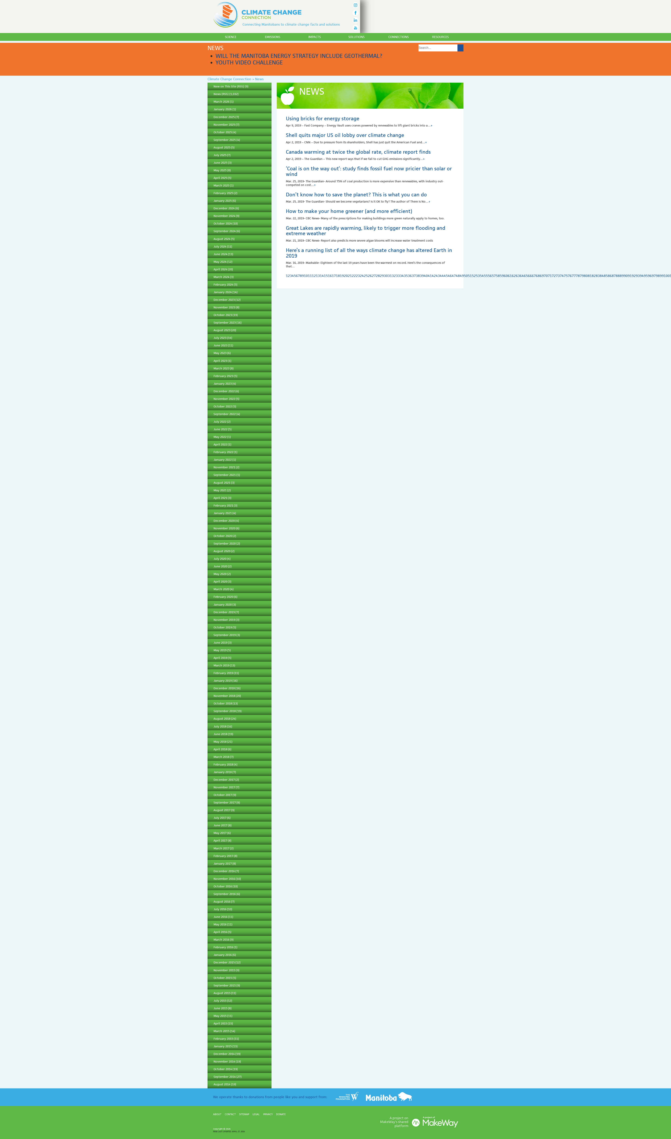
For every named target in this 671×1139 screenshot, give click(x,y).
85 (606, 276)
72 (554, 276)
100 (667, 276)
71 (550, 276)
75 (566, 276)
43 (438, 276)
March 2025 (221, 185)
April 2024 (220, 269)
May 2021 (220, 490)
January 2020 (223, 604)
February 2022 (223, 452)
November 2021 (224, 467)
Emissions (272, 37)
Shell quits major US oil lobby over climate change (345, 135)
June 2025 (220, 163)
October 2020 (223, 536)
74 (562, 276)
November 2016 (224, 879)
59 (502, 276)
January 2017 (223, 863)
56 (490, 276)
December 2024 (224, 208)
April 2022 (220, 444)
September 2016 (225, 894)
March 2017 (221, 848)
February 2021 (223, 505)
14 (322, 276)
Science (230, 37)
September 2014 (225, 1077)
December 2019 (224, 612)
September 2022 (225, 414)
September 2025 (225, 140)
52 (474, 276)
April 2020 (220, 581)
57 (494, 276)
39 (422, 276)
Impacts (314, 37)
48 (458, 276)
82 (594, 276)
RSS (240, 86)
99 (662, 276)
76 (570, 276)
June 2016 (220, 917)
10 (306, 276)
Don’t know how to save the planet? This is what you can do (356, 194)
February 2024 (223, 284)
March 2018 (221, 757)
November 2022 (224, 399)
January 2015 (223, 1046)
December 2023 (224, 300)
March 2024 (221, 277)
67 (534, 276)
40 (426, 276)
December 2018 (224, 688)
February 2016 (223, 947)
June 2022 (220, 429)
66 (530, 276)
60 (506, 276)
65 (526, 276)
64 (522, 276)
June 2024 (220, 254)
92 (634, 276)
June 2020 (220, 566)
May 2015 (220, 1016)
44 (442, 276)
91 (630, 276)
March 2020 (221, 589)
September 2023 (225, 322)
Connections (398, 37)
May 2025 (220, 170)
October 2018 (223, 703)
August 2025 (222, 147)
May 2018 (220, 742)
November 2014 (224, 1061)
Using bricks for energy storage (322, 118)
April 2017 (220, 840)
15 (326, 276)
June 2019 (220, 642)
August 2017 (222, 810)
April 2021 (220, 498)
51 (470, 276)
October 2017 (223, 795)
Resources (440, 37)
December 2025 (224, 117)
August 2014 (222, 1084)
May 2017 (220, 833)
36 (410, 276)
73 (558, 276)
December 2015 (224, 962)
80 (586, 276)
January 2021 (223, 513)
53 (478, 276)
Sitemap (244, 1114)
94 (642, 276)
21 (350, 276)
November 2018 (224, 696)
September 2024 (225, 231)
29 (382, 276)
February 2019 (223, 673)
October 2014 (223, 1069)
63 (518, 276)
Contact (230, 1114)
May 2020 (220, 574)
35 (406, 276)
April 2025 (220, 178)
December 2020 (224, 521)
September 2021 (225, 475)
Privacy (268, 1114)
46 (450, 276)
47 (454, 276)
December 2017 (224, 780)
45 (446, 276)
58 (498, 276)
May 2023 (220, 353)
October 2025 (223, 132)
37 (414, 276)
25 (366, 276)
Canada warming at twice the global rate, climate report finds (358, 152)
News (217, 94)
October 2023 (223, 315)
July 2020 (220, 559)
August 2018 (222, 719)
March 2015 (221, 1031)
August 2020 (222, 551)
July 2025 (220, 155)
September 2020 (225, 543)
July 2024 (220, 246)
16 (330, 276)
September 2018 (225, 711)
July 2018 (220, 726)
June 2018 (220, 734)
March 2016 (221, 939)
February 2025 (223, 193)
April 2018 (220, 749)
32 (394, 276)
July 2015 (220, 1001)
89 (622, 276)
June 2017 (220, 825)
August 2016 (222, 901)
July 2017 (220, 818)
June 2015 (220, 1008)
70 (546, 276)
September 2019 (225, 635)
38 (418, 276)
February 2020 (223, 597)
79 (582, 276)
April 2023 (220, 361)
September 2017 (225, 802)
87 (614, 276)
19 (342, 276)
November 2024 (224, 216)
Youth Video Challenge (249, 62)
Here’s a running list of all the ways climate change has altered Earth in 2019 (369, 253)
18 (338, 276)
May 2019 (220, 650)
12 (314, 276)
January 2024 (223, 292)
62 (514, 276)
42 (434, 276)
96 (650, 276)
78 (578, 276)
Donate (281, 1114)
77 (574, 276)
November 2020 (224, 528)
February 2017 (223, 856)
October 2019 (223, 627)
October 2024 (223, 223)
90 (626, 276)
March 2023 (221, 368)
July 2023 (220, 338)
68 (538, 276)
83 (598, 276)
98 (658, 276)
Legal (256, 1114)
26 (370, 276)
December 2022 (224, 391)
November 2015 (224, 970)
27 (374, 276)
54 (482, 276)
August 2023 (222, 330)
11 (310, 276)
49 (462, 276)
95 (646, 276)
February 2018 (223, 764)
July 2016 (220, 909)
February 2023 (223, 376)
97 (654, 276)
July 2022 (220, 421)
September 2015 (225, 985)
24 (362, 276)
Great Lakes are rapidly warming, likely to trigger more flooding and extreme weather (365, 231)
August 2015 (222, 993)
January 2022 (223, 460)
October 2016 (223, 886)
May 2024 (220, 262)
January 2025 (223, 201)
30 (386, 276)
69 (542, 276)
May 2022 (220, 437)
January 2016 (223, 955)
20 (346, 276)
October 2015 (223, 978)
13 (318, 276)
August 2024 (222, 239)
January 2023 (223, 383)
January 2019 (223, 680)
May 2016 (220, 924)
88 (618, 276)
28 (378, 276)
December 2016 (224, 871)
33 (398, 276)
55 (486, 276)
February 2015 (223, 1039)
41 (430, 276)
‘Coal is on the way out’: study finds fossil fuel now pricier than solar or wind (369, 171)
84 (602, 276)
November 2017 (224, 787)
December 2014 (224, 1054)
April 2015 (220, 1023)
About (217, 1114)
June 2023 (220, 345)
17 (334, 276)
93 (638, 276)
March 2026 (221, 101)
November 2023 (224, 307)
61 (510, 276)
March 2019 (221, 665)
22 (354, 276)
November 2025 (224, 124)
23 (358, 276)
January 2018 (223, 772)
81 (590, 276)
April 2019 (220, 658)
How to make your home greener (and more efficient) (349, 211)
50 (466, 276)
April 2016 (220, 932)
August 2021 (222, 483)
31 (390, 276)
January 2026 (223, 109)
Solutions (356, 37)
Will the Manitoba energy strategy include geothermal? (299, 55)
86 (610, 276)
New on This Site (225, 86)
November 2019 (224, 620)
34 (402, 276)
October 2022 (223, 406)
